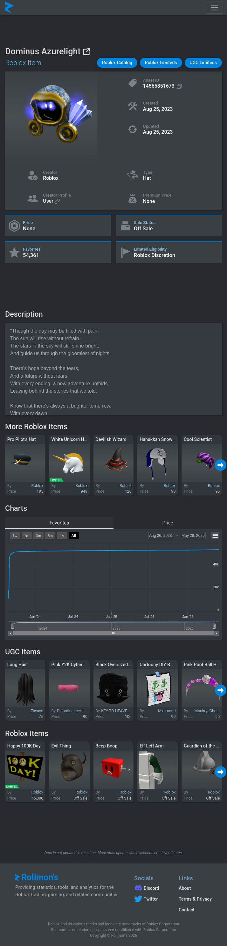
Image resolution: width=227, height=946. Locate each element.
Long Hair (17, 664)
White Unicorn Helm (72, 439)
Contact (187, 909)
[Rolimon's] (9, 7)
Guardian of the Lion (204, 745)
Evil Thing (61, 745)
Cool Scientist (198, 439)
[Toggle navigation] (214, 8)
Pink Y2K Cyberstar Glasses (80, 664)
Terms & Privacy (195, 899)
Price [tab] (167, 523)
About (185, 888)
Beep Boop (106, 745)
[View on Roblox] (86, 51)
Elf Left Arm (152, 745)
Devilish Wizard (111, 439)
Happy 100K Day (24, 745)
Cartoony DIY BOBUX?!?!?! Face (171, 664)
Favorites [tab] (59, 523)
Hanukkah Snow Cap (160, 439)
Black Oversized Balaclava (121, 664)
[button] (117, 63)
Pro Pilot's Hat (21, 439)
